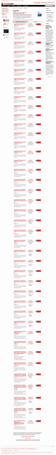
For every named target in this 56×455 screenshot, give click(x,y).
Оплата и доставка (17, 0)
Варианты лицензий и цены (20, 21)
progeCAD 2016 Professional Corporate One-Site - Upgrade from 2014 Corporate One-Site (20, 375)
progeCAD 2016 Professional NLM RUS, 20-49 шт (20, 134)
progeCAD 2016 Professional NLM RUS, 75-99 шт (20, 152)
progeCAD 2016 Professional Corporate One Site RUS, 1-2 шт (20, 170)
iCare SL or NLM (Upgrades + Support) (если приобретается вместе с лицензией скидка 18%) (19, 422)
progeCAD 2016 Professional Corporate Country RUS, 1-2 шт (20, 251)
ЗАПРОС (21, 17)
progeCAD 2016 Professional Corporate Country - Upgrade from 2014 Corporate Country (20, 398)
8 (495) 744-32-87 (44, 2)
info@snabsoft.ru (51, 2)
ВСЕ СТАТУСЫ (6, 37)
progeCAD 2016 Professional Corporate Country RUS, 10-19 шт (20, 281)
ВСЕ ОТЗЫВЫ (50, 76)
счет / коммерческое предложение (21, 12)
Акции (6, 448)
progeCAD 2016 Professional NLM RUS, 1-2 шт (20, 97)
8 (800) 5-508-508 (37, 2)
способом (14, 18)
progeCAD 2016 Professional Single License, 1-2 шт (20, 24)
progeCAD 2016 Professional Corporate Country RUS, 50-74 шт (20, 302)
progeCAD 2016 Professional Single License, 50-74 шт (20, 70)
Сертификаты (3, 0)
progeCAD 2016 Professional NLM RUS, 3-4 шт (20, 106)
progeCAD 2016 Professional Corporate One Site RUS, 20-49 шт (20, 210)
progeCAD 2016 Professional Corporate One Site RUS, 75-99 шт (20, 231)
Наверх (52, 446)
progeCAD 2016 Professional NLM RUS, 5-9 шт (20, 115)
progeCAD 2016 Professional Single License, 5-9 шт (20, 43)
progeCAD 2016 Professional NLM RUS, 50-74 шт (20, 143)
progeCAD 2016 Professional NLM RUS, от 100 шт (20, 161)
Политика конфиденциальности (31, 448)
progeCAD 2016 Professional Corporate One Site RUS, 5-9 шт (20, 190)
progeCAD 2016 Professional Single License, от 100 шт (20, 88)
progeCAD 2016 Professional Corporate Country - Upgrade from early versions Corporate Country (20, 410)
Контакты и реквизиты (21, 448)
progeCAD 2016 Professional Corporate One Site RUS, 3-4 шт (20, 180)
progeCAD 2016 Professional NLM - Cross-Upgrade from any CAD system (20, 363)
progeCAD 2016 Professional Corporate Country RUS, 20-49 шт (20, 291)
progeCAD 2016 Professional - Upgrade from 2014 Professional (20, 332)
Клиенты (8, 0)
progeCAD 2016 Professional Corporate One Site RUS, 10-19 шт (20, 200)
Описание (35, 21)
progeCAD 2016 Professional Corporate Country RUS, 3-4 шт (20, 261)
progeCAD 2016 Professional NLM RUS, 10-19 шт (20, 124)
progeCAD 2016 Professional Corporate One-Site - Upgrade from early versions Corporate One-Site (20, 387)
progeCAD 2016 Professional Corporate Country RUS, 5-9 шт (20, 271)
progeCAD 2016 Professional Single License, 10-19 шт (20, 52)
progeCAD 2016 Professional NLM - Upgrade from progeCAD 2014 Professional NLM (20, 352)
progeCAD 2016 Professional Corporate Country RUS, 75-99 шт (20, 312)
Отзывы (11, 0)
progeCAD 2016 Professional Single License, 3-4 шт (20, 34)
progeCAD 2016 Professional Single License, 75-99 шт (20, 79)
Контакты (22, 0)
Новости (9, 448)
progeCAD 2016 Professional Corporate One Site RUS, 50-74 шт (20, 221)
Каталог (2, 448)
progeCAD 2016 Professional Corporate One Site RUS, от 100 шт (20, 241)
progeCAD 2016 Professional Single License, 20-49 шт (20, 61)
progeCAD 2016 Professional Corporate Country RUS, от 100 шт (20, 322)
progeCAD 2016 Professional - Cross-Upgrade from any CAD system (20, 342)
